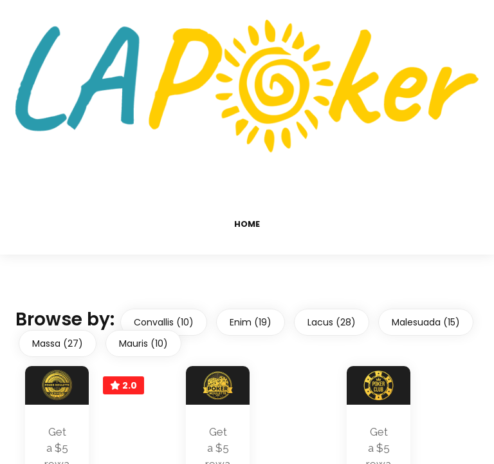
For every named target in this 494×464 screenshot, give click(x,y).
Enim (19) (250, 322)
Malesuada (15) (426, 322)
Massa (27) (57, 343)
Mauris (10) (143, 343)
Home (247, 224)
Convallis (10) (164, 322)
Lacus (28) (331, 322)
